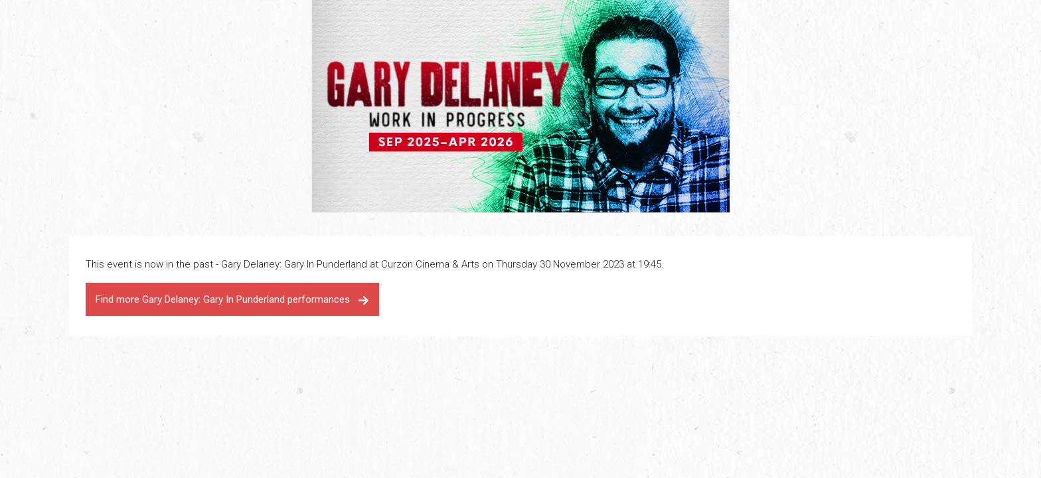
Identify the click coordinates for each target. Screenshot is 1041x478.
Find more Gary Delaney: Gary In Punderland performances (232, 299)
